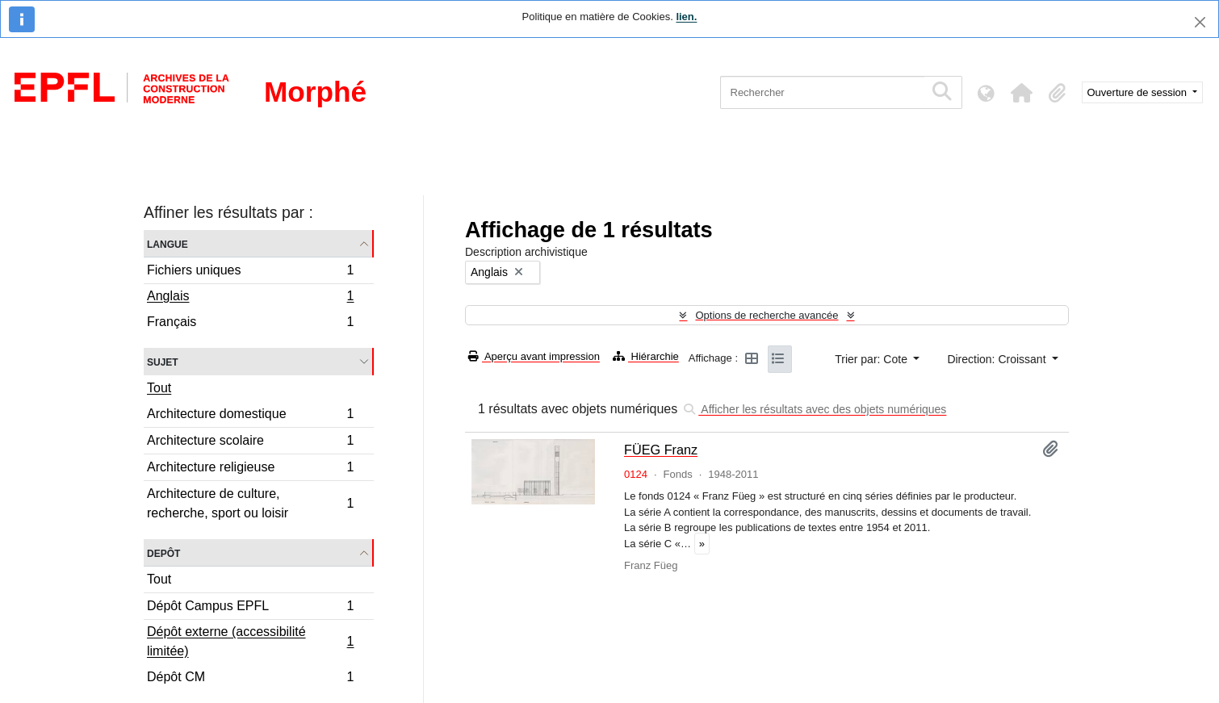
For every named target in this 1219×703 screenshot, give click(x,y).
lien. (686, 16)
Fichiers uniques (250, 272)
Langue (167, 243)
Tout (159, 388)
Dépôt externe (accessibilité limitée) (250, 641)
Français (250, 323)
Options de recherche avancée (766, 315)
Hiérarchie (646, 356)
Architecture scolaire (250, 442)
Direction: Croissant (998, 359)
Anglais (250, 298)
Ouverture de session (1138, 92)
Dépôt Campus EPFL (250, 608)
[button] (1022, 93)
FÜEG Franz (660, 449)
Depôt (163, 552)
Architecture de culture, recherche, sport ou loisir (250, 503)
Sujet (162, 361)
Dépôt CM (250, 678)
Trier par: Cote (873, 359)
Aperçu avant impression (534, 356)
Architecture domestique (250, 416)
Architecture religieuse (250, 469)
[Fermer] (1200, 22)
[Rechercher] (822, 92)
